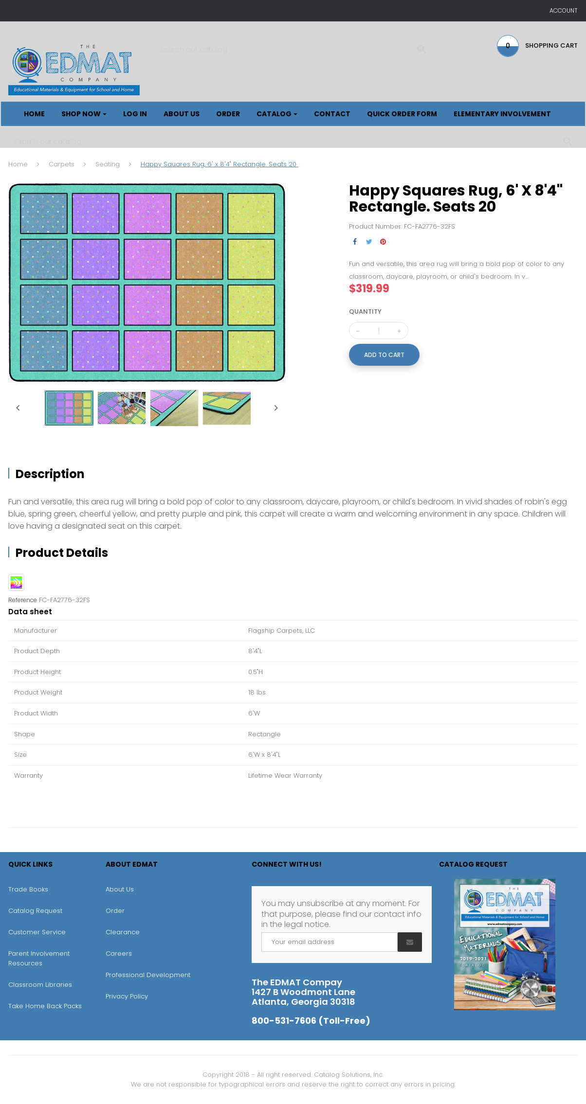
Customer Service (37, 932)
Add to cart (384, 355)
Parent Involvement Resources (39, 958)
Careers (119, 953)
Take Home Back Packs (45, 1006)
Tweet (369, 242)
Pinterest (383, 242)
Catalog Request (35, 910)
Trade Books (28, 889)
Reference (22, 600)
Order (115, 910)
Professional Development (148, 974)
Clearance (123, 932)
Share (355, 242)
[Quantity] (378, 330)
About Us (120, 889)
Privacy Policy (127, 996)
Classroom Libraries (40, 984)
